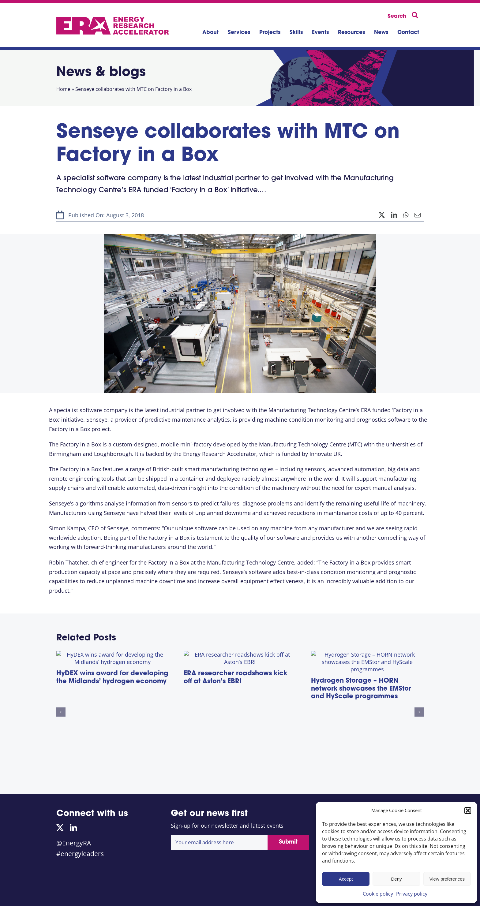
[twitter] (60, 827)
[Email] (417, 215)
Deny (396, 879)
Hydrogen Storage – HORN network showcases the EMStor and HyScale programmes (361, 755)
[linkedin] (73, 827)
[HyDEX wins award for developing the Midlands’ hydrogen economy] (112, 656)
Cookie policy (378, 893)
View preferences (447, 879)
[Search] (404, 15)
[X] (382, 215)
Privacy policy (411, 893)
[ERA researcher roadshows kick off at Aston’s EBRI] (240, 656)
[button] (468, 810)
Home (63, 89)
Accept (346, 879)
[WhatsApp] (405, 215)
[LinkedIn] (394, 215)
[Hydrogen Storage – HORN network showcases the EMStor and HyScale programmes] (367, 656)
